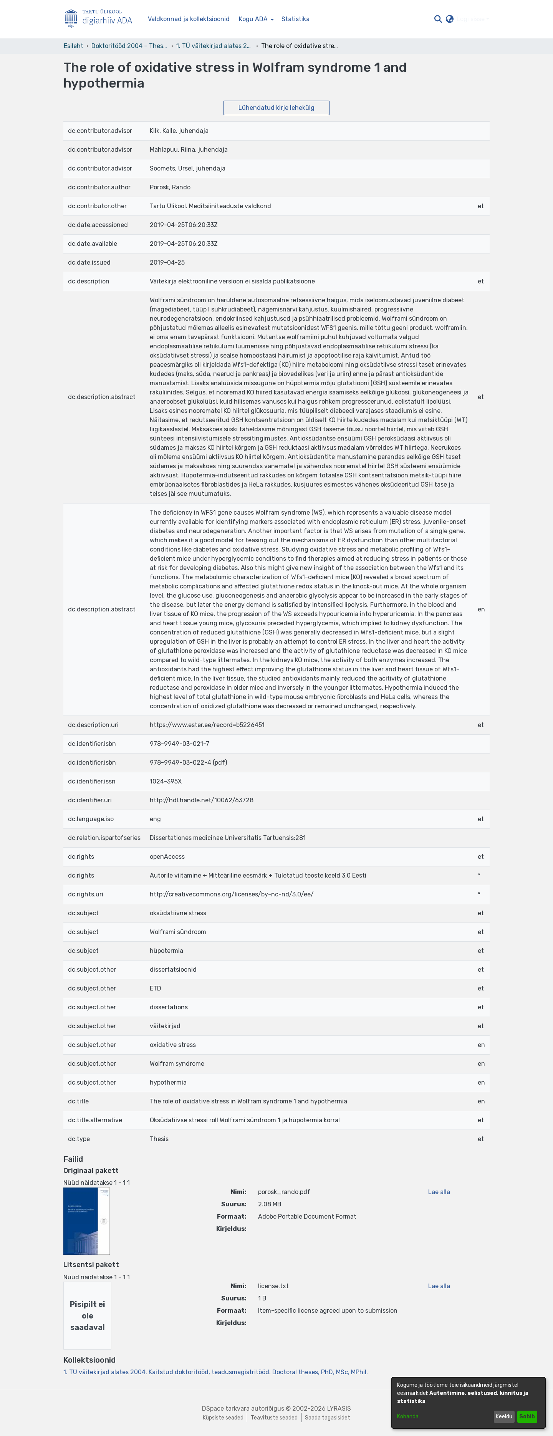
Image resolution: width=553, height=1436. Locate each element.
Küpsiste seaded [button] (223, 1417)
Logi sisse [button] (471, 19)
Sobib (527, 1416)
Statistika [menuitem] (295, 19)
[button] (438, 19)
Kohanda (408, 1416)
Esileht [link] (73, 46)
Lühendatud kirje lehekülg (276, 107)
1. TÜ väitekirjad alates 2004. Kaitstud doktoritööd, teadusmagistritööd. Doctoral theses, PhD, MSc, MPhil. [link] (214, 46)
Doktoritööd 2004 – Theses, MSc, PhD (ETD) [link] (129, 46)
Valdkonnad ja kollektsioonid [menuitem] (189, 19)
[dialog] (468, 1402)
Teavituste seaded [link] (274, 1417)
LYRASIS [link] (339, 1408)
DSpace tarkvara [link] (226, 1408)
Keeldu (504, 1416)
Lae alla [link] (439, 1192)
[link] (215, 1372)
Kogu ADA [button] (253, 19)
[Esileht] (101, 19)
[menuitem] (255, 19)
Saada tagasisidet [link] (327, 1417)
